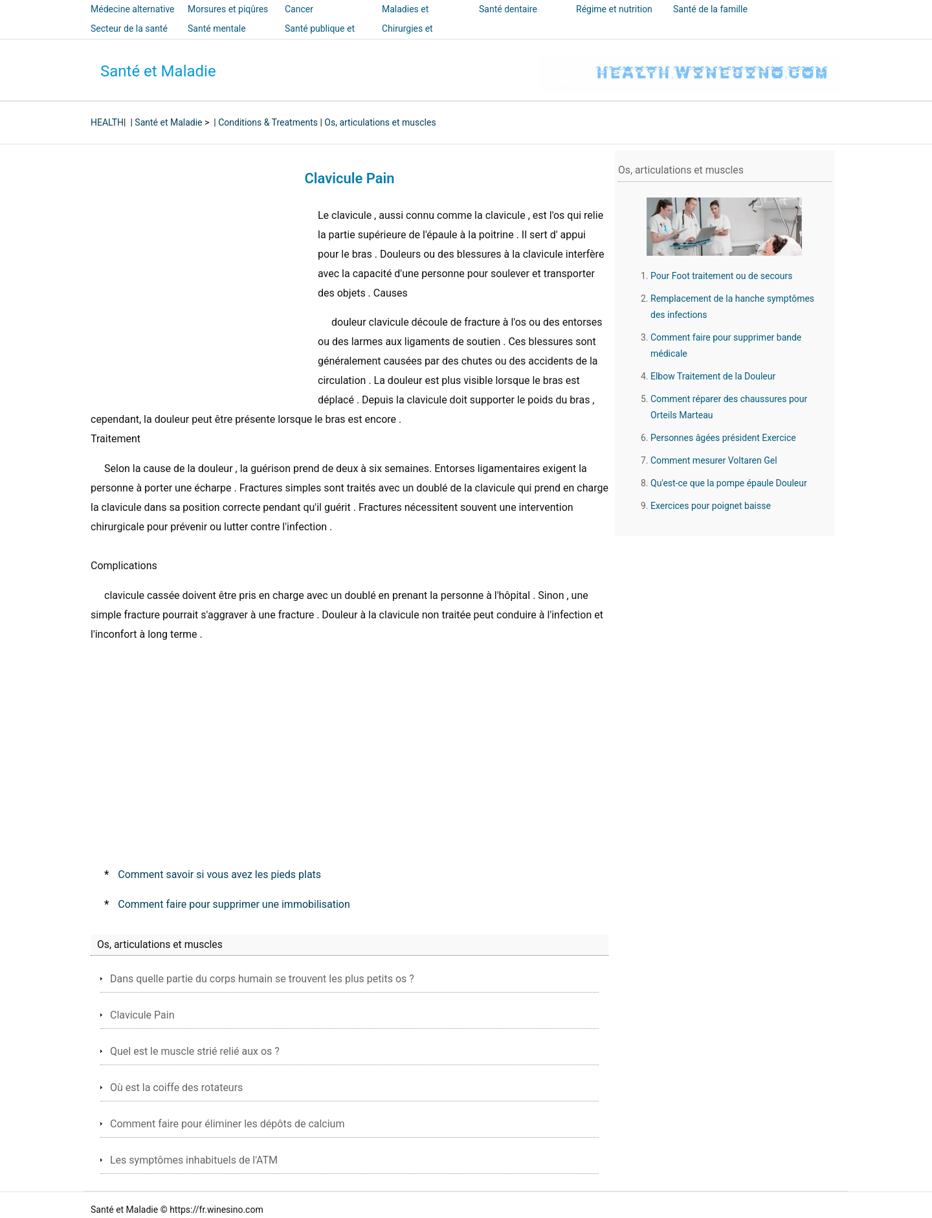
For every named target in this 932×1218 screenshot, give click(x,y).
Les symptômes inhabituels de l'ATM (194, 1160)
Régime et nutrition (614, 9)
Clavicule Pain (142, 1015)
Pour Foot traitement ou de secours (721, 276)
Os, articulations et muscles (380, 122)
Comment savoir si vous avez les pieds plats (219, 874)
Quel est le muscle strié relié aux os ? (195, 1051)
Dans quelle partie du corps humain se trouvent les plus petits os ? (262, 979)
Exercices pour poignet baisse (710, 506)
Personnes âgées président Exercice (723, 438)
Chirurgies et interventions (408, 37)
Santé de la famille (710, 9)
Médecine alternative (133, 9)
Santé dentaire (508, 9)
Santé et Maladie (158, 71)
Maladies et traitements (405, 18)
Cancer (299, 9)
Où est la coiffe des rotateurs (176, 1087)
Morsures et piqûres (228, 9)
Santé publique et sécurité (320, 37)
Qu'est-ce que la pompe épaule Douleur (728, 483)
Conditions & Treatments (268, 122)
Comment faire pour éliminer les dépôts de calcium (227, 1124)
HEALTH (107, 122)
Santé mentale (217, 28)
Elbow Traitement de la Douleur (712, 376)
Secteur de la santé (129, 28)
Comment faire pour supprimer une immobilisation (234, 904)
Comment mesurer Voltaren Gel (713, 460)
